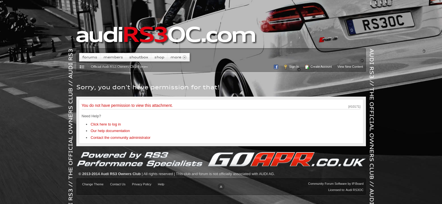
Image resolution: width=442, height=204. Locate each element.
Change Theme (93, 184)
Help (161, 184)
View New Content (350, 66)
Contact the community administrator (121, 137)
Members (113, 57)
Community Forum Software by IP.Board (335, 183)
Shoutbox (138, 57)
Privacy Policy (141, 184)
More (179, 57)
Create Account (318, 67)
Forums (89, 57)
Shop (159, 57)
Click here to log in (106, 124)
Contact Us (117, 184)
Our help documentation (110, 131)
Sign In (291, 67)
